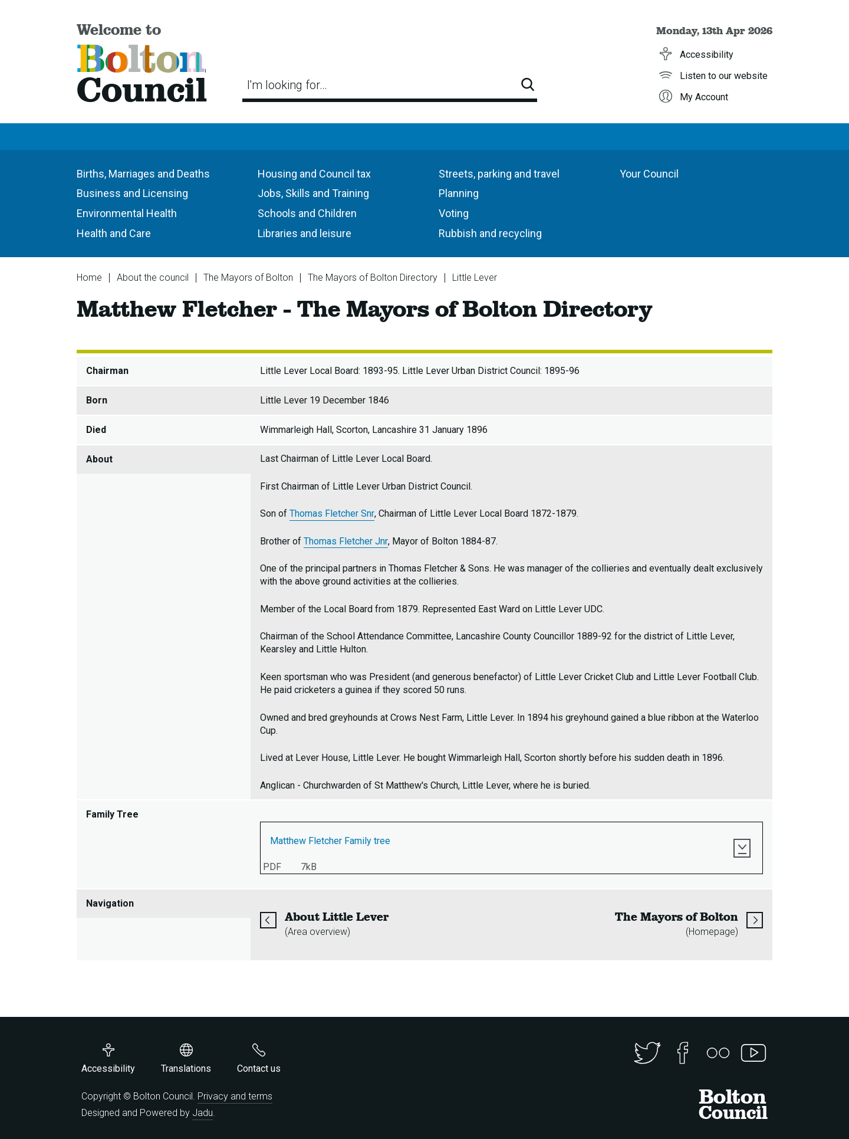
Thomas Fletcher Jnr (346, 541)
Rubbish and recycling (490, 233)
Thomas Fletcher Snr (331, 513)
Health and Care (114, 233)
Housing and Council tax (314, 174)
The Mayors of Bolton (248, 277)
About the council (153, 277)
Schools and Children (307, 213)
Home (89, 277)
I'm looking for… (287, 85)
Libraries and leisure (304, 233)
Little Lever (474, 277)
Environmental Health (127, 213)
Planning (459, 193)
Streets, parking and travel (499, 174)
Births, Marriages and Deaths (143, 174)
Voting (454, 213)
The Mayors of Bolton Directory (372, 277)
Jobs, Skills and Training (313, 193)
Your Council (649, 174)
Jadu (202, 1112)
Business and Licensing (132, 193)
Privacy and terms (235, 1096)
